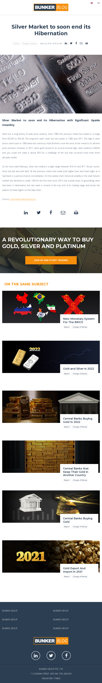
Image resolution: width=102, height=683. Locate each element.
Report (66, 327)
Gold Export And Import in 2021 (74, 570)
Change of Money (80, 327)
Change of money (29, 43)
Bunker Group (9, 610)
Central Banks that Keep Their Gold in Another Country (76, 472)
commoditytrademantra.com (22, 199)
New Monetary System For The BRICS (79, 320)
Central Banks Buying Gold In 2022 (77, 420)
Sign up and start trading (51, 260)
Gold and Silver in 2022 (78, 368)
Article (16, 43)
